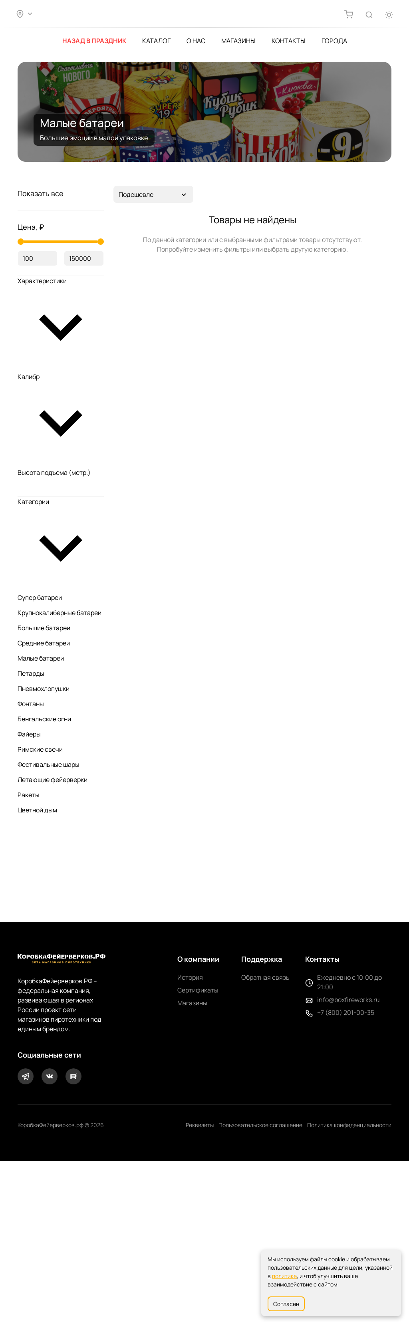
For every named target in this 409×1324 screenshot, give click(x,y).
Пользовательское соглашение (260, 1288)
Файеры (29, 993)
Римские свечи (40, 1008)
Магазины (238, 38)
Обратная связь (265, 1140)
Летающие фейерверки (52, 1038)
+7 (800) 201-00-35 (345, 1175)
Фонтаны (31, 962)
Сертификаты (197, 1153)
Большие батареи (44, 886)
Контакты (289, 38)
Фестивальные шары (48, 1023)
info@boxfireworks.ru (348, 1162)
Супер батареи (40, 856)
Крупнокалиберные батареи (59, 871)
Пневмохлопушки (43, 947)
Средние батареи (44, 901)
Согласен (286, 1304)
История (190, 1140)
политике (284, 1276)
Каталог (156, 38)
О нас (196, 38)
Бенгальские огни (44, 977)
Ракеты (29, 1053)
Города (334, 38)
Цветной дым (37, 1068)
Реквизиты (200, 1288)
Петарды (31, 932)
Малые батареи (41, 917)
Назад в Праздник (94, 38)
